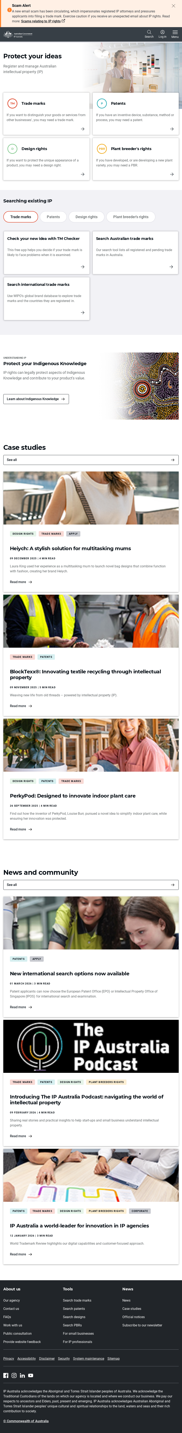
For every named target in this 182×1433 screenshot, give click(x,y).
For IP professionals (77, 1342)
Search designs (74, 1317)
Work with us (12, 1325)
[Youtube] (30, 1375)
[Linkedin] (22, 1375)
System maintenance (88, 1359)
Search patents (74, 1309)
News (126, 1300)
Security (64, 1359)
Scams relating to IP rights (41, 21)
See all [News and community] (12, 885)
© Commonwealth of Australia (26, 1421)
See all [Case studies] (12, 460)
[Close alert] (173, 5)
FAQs (7, 1317)
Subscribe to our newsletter (142, 1325)
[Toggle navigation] (175, 34)
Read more (18, 582)
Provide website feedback (22, 1342)
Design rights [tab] (87, 217)
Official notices (133, 1317)
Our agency (11, 1300)
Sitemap (113, 1359)
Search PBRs (72, 1325)
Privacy (8, 1359)
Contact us (11, 1309)
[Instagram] (14, 1375)
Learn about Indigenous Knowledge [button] (33, 399)
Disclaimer (47, 1359)
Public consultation (17, 1334)
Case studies (131, 1309)
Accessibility (26, 1359)
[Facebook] (5, 1375)
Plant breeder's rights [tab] (130, 217)
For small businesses (78, 1334)
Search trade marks (77, 1300)
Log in (162, 34)
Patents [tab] (53, 217)
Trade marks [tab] (20, 217)
